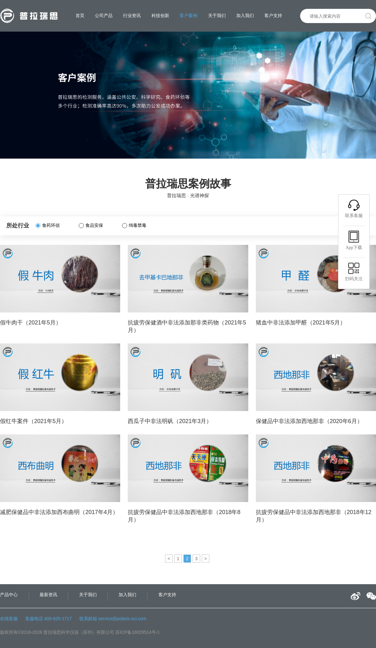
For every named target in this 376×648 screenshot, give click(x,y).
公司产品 (104, 15)
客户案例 (188, 15)
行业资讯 (132, 15)
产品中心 (9, 594)
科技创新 (160, 15)
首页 (80, 15)
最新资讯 (48, 594)
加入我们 (245, 15)
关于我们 (217, 15)
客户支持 (273, 15)
